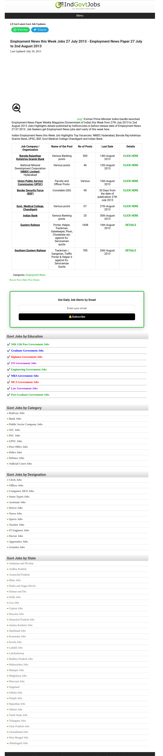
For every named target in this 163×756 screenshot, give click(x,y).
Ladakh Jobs (16, 647)
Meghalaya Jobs (18, 675)
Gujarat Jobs (16, 608)
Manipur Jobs (16, 670)
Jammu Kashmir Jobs (21, 625)
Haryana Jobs (16, 613)
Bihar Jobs (15, 580)
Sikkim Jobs (15, 709)
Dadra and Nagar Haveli (22, 585)
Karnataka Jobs (17, 636)
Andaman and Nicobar (21, 563)
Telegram (40, 29)
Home (36, 279)
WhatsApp (21, 29)
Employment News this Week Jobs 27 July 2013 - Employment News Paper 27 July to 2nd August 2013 (76, 43)
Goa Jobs (14, 602)
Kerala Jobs (15, 642)
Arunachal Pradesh (19, 574)
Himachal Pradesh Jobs (21, 619)
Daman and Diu (17, 591)
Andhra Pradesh (18, 569)
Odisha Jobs (15, 692)
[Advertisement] (77, 76)
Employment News (35, 275)
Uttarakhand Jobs (18, 731)
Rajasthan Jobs (17, 703)
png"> (53, 119)
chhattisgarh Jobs (18, 743)
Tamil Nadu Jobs (18, 715)
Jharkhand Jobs (17, 630)
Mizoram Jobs (17, 681)
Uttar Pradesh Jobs (19, 726)
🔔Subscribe (77, 316)
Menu (79, 15)
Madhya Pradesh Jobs (21, 658)
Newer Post (15, 279)
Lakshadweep (16, 653)
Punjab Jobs (15, 698)
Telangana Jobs (17, 720)
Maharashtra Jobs (18, 664)
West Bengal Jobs (18, 737)
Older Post (27, 279)
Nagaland (14, 687)
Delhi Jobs (15, 597)
